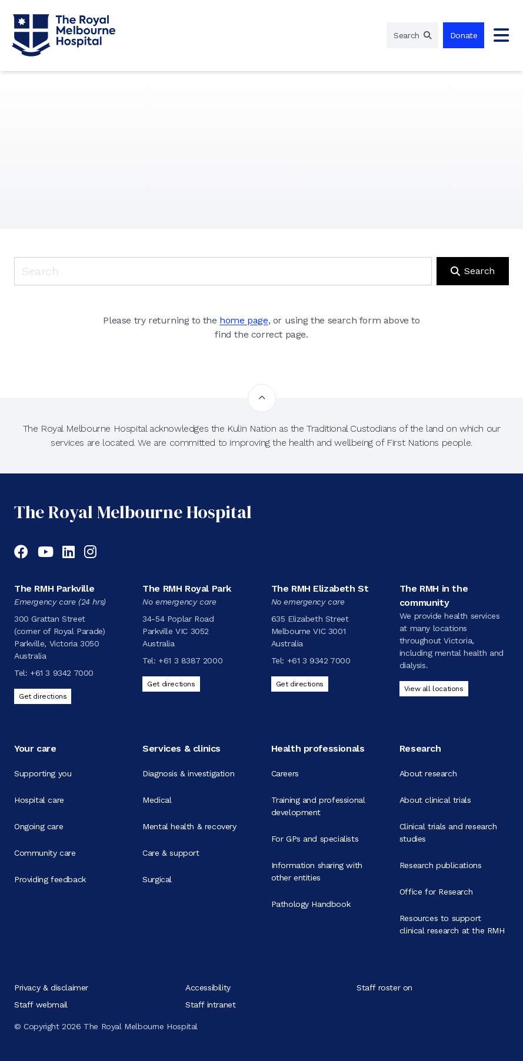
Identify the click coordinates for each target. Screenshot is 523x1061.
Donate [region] (464, 35)
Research (420, 748)
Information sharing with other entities (316, 871)
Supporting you (42, 773)
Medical (156, 800)
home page (243, 320)
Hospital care (39, 800)
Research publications (440, 865)
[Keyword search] (223, 271)
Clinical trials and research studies (448, 832)
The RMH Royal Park (186, 588)
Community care (44, 853)
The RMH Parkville (54, 588)
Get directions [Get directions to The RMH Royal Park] (171, 684)
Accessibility (208, 987)
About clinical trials (435, 800)
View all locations (434, 689)
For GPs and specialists (315, 838)
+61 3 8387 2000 (190, 660)
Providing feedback (50, 879)
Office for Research (435, 891)
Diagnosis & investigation (188, 773)
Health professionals (318, 748)
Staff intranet (210, 1004)
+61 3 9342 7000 (62, 673)
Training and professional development (318, 806)
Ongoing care (38, 826)
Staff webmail (41, 1004)
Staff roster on (384, 987)
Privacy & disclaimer (51, 987)
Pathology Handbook (311, 904)
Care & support (170, 853)
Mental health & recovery (189, 826)
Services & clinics (181, 748)
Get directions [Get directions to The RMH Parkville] (42, 696)
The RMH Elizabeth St (320, 588)
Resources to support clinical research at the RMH (452, 924)
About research (428, 773)
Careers (285, 773)
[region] (412, 35)
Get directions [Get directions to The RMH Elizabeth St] (300, 684)
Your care (35, 748)
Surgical (157, 879)
